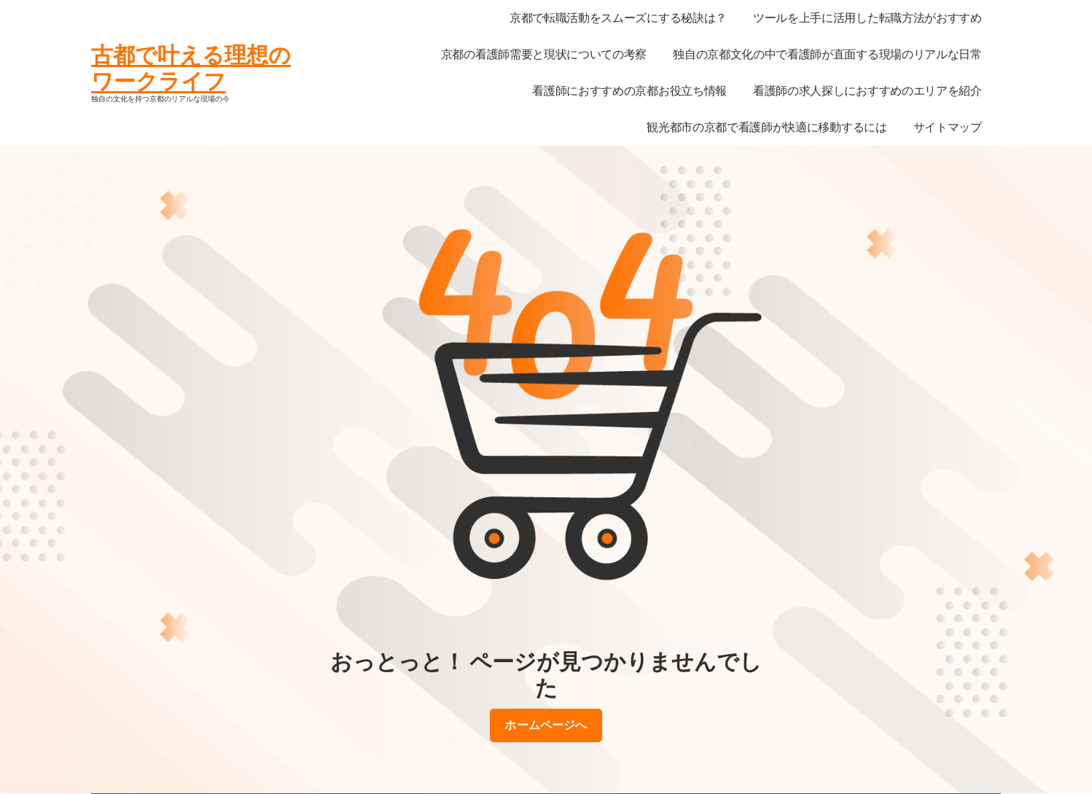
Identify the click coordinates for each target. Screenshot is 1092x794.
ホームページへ (545, 725)
